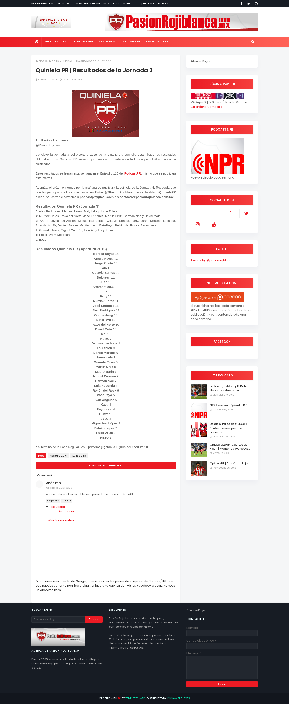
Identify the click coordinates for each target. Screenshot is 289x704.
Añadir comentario (62, 520)
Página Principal (42, 3)
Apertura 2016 (58, 455)
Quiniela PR (52, 61)
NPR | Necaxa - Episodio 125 (228, 405)
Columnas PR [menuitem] (131, 42)
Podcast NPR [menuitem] (83, 42)
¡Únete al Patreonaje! (155, 3)
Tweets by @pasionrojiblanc (211, 260)
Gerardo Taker (48, 79)
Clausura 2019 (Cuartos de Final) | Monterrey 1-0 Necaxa (230, 447)
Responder (53, 500)
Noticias (64, 3)
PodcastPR (132, 173)
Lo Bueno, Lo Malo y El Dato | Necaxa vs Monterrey (229, 388)
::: (136, 3)
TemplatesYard (135, 698)
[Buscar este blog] (58, 619)
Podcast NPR (122, 3)
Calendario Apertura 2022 (91, 3)
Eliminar (66, 500)
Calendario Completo (206, 107)
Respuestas (57, 507)
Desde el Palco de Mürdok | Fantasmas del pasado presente (228, 428)
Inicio (39, 61)
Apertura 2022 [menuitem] (55, 42)
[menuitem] (36, 42)
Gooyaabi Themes (178, 698)
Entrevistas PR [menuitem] (157, 42)
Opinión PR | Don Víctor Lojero (230, 463)
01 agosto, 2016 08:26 (59, 487)
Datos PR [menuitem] (105, 42)
